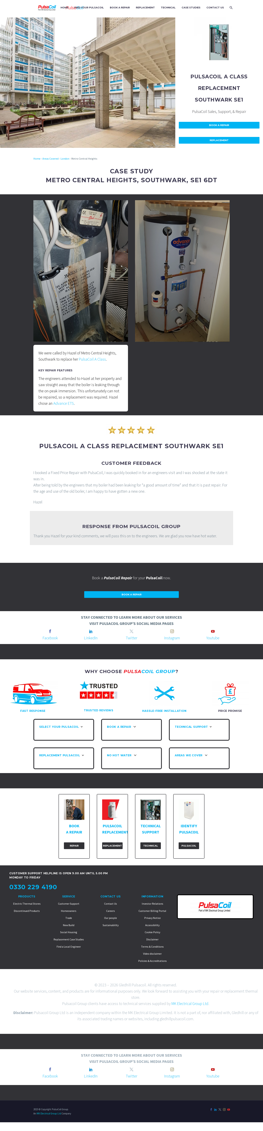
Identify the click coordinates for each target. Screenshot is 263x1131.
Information (152, 896)
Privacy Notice (152, 918)
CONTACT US (215, 7)
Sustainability (111, 925)
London (65, 158)
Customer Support (68, 903)
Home (36, 158)
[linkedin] (91, 631)
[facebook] (50, 631)
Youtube (212, 638)
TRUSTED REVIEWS (98, 710)
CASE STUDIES (191, 7)
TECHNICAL (168, 7)
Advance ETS (63, 403)
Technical (150, 845)
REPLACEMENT (145, 7)
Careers (110, 911)
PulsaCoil (188, 845)
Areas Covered (50, 158)
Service (68, 896)
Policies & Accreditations (152, 961)
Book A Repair (219, 125)
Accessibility (152, 925)
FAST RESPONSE (32, 710)
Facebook (50, 638)
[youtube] (213, 631)
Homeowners (68, 911)
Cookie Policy (152, 932)
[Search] (230, 8)
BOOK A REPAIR (120, 7)
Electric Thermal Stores (27, 903)
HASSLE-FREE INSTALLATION (164, 710)
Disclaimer (152, 939)
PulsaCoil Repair (117, 577)
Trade (68, 918)
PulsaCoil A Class (92, 359)
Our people (110, 918)
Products (26, 896)
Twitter (131, 638)
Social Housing (68, 932)
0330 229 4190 (33, 887)
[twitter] (131, 631)
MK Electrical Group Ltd (189, 1003)
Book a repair (132, 594)
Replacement (219, 140)
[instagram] (172, 631)
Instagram (172, 638)
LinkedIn (91, 638)
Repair (74, 845)
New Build (68, 925)
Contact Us (110, 896)
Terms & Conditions (152, 946)
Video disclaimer (152, 953)
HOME (64, 7)
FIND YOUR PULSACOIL (89, 7)
